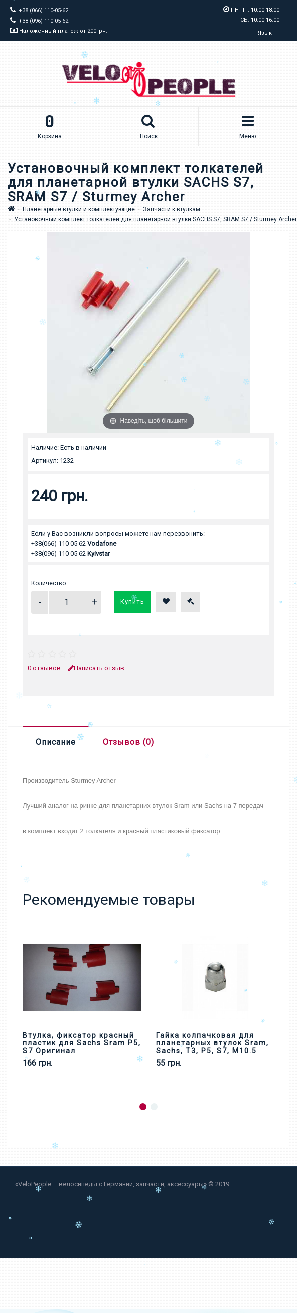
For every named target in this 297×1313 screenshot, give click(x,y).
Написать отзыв (96, 668)
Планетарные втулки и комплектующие (79, 209)
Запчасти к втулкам (171, 209)
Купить (132, 601)
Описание (56, 742)
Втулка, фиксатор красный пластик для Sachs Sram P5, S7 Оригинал (82, 1043)
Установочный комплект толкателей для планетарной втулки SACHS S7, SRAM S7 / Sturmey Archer (155, 219)
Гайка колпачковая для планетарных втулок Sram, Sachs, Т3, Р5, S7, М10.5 (212, 1043)
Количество (48, 583)
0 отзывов (44, 668)
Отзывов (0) (128, 742)
